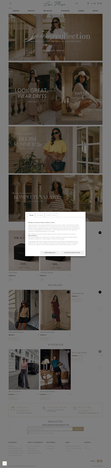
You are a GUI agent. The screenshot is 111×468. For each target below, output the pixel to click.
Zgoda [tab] (31, 215)
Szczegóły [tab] (40, 215)
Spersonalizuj (49, 252)
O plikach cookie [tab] (51, 215)
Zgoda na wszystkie (72, 252)
